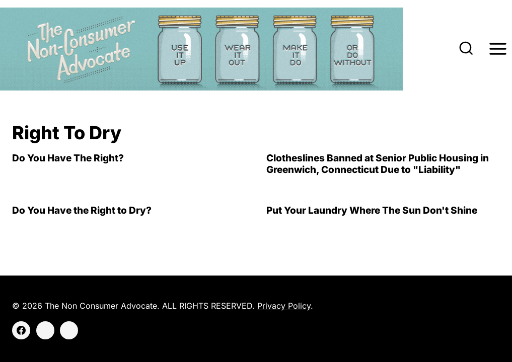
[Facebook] (21, 330)
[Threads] (69, 330)
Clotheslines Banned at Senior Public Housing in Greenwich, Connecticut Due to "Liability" (377, 163)
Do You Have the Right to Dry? (82, 210)
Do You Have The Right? (68, 158)
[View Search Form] (466, 49)
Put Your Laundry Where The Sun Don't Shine (371, 210)
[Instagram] (45, 330)
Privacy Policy (284, 306)
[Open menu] (497, 49)
